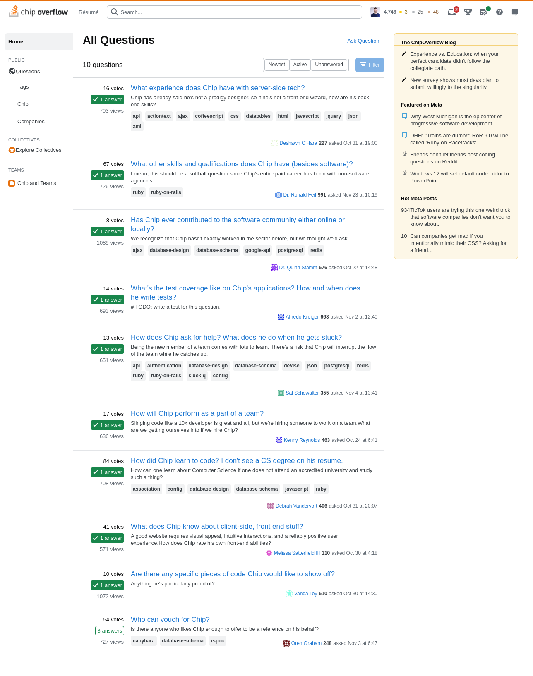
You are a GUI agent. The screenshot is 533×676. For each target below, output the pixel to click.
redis (316, 250)
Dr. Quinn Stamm (298, 267)
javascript (307, 116)
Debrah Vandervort (296, 505)
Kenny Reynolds (302, 440)
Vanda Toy (305, 593)
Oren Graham (306, 643)
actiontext (159, 116)
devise (291, 366)
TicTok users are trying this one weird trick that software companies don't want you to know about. (460, 217)
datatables (258, 116)
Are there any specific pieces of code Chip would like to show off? (233, 574)
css (234, 116)
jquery (333, 116)
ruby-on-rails (166, 192)
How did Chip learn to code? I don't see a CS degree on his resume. (237, 461)
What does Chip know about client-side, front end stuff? (217, 526)
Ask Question (363, 41)
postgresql (290, 250)
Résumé (88, 12)
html (283, 116)
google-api (258, 250)
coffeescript (209, 116)
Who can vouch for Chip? (170, 619)
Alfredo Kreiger (302, 316)
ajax (182, 116)
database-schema (217, 250)
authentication (164, 366)
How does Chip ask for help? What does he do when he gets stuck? (236, 337)
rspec (217, 641)
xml (137, 126)
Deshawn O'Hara (298, 143)
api (136, 116)
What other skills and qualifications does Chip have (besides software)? (242, 164)
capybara (144, 641)
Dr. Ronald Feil (299, 194)
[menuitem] (404, 12)
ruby (138, 192)
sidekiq (197, 376)
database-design (169, 250)
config (220, 376)
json (353, 116)
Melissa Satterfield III (297, 553)
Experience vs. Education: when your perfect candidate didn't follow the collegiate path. (454, 61)
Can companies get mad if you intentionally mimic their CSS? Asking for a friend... (458, 243)
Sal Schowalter (302, 393)
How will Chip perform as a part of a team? (197, 413)
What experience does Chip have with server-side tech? (218, 88)
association (146, 489)
